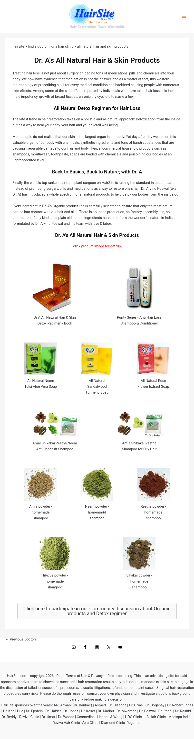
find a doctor (38, 46)
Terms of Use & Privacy (84, 676)
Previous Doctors (21, 639)
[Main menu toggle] (184, 16)
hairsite (18, 46)
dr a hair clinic (62, 46)
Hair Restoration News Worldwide (97, 26)
